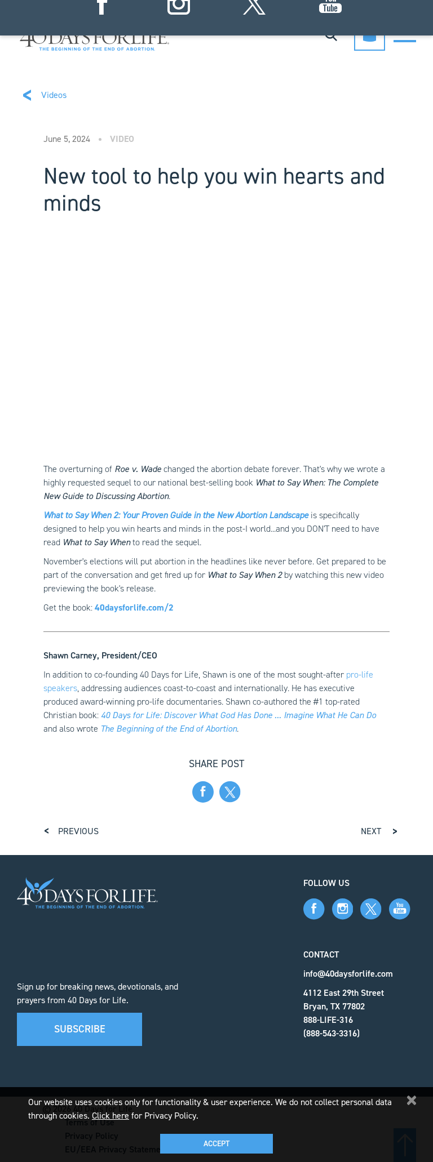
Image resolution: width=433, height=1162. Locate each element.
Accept (216, 1143)
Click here (110, 1115)
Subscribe (79, 1029)
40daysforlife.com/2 (134, 607)
